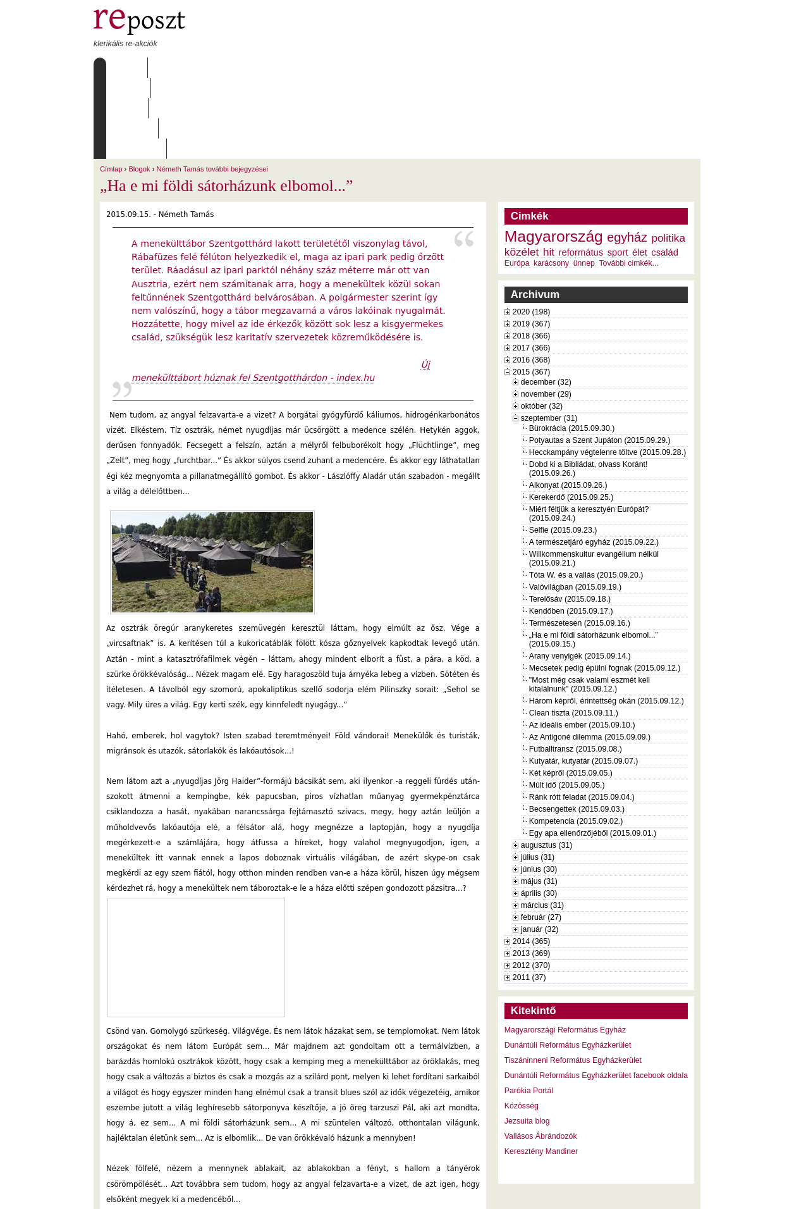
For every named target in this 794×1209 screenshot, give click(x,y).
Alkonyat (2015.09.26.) (568, 404)
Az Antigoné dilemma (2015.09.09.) (589, 656)
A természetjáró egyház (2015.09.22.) (594, 461)
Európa (517, 182)
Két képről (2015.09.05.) (571, 692)
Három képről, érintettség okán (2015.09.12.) (606, 620)
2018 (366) (532, 255)
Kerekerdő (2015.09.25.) (571, 416)
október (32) (542, 325)
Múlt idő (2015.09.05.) (567, 704)
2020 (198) (532, 230)
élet (639, 171)
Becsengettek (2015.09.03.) (577, 728)
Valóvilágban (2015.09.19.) (575, 506)
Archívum (276, 67)
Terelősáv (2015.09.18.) (570, 518)
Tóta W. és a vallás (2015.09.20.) (586, 494)
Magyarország (553, 155)
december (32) (546, 301)
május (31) (539, 800)
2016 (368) (532, 279)
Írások (223, 67)
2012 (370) (532, 884)
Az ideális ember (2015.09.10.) (582, 644)
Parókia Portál (528, 1009)
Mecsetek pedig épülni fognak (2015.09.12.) (605, 587)
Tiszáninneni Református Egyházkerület (573, 979)
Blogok (139, 88)
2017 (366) (532, 267)
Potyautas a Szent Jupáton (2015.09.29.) (600, 359)
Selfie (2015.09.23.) (563, 449)
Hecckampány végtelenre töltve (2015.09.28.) (607, 371)
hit (548, 170)
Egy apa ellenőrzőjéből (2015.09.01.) (592, 752)
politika (668, 157)
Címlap (123, 67)
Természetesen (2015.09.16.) (579, 542)
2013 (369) (532, 872)
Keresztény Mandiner (541, 1070)
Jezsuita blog (527, 1040)
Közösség (521, 1024)
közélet (521, 170)
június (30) (539, 788)
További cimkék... (628, 182)
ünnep (584, 182)
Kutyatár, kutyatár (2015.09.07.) (583, 680)
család (664, 171)
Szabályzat (340, 67)
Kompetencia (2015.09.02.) (576, 740)
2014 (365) (532, 860)
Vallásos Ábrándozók (540, 1055)
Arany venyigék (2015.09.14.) (580, 575)
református (581, 171)
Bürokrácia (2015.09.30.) (572, 347)
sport (618, 171)
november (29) (546, 313)
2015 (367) (532, 291)
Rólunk (173, 67)
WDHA (677, 1191)
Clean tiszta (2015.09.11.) (573, 632)
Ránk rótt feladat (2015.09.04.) (582, 716)
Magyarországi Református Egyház (565, 949)
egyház (627, 156)
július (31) (537, 776)
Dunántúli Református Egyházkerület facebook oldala (596, 994)
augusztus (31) (546, 764)
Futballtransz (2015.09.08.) (575, 668)
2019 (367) (532, 243)
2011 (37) (529, 896)
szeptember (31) (549, 337)
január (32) (540, 848)
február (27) (541, 836)
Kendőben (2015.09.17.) (571, 530)
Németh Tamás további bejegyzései (212, 88)
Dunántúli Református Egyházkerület (568, 964)
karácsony (551, 182)
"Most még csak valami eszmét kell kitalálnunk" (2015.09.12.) (589, 603)
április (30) (539, 812)
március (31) (542, 824)
